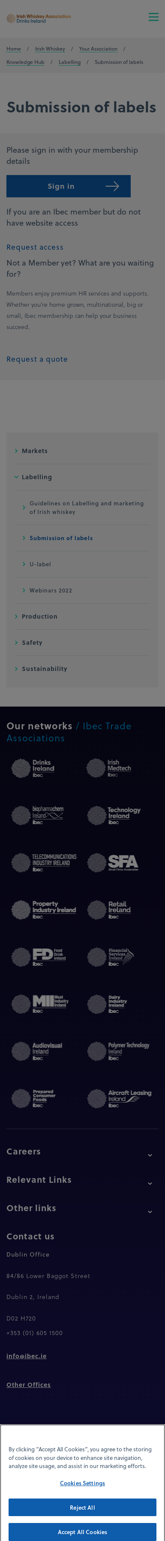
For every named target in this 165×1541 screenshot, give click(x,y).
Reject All (82, 1514)
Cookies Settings (82, 1489)
